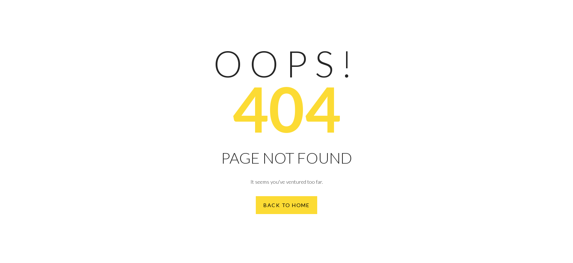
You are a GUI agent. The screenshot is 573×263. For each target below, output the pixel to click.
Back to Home (286, 205)
